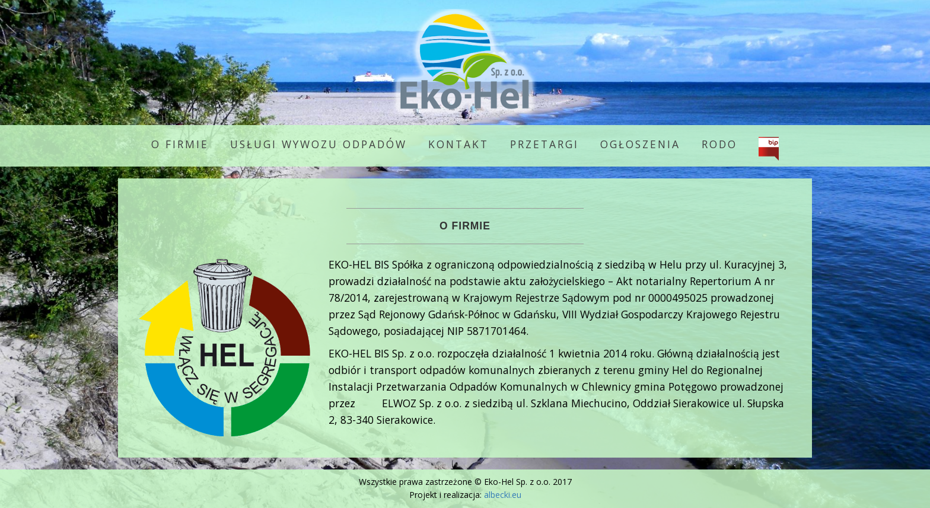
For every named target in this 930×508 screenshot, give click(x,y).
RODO (719, 144)
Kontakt (458, 144)
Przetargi (544, 144)
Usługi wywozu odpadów (318, 144)
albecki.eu (502, 494)
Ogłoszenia (640, 144)
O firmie (180, 144)
